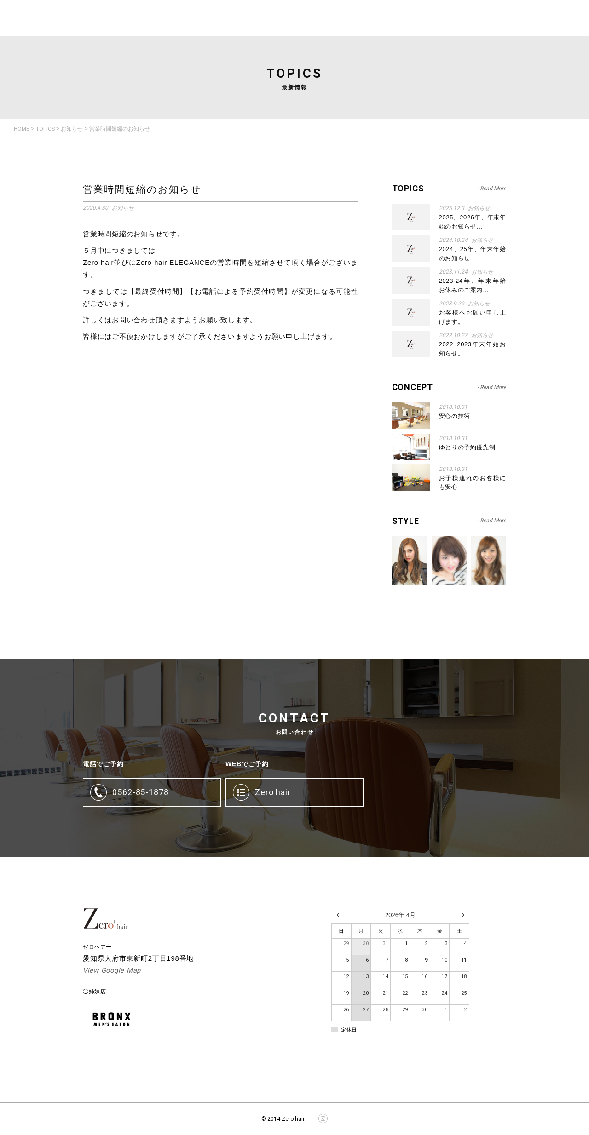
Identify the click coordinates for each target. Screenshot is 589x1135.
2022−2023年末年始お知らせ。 (472, 349)
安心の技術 (454, 416)
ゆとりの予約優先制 (467, 446)
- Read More (491, 387)
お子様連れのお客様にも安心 (472, 482)
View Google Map (112, 971)
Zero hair (273, 792)
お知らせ (482, 335)
